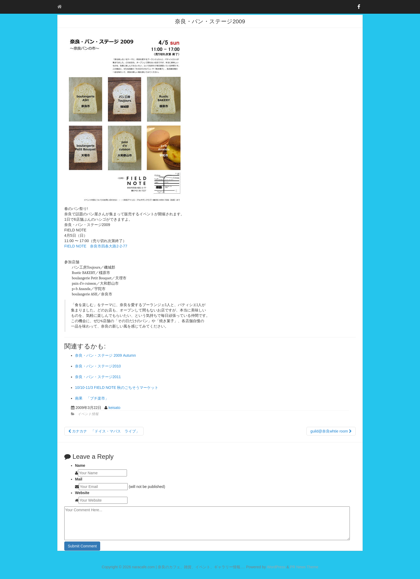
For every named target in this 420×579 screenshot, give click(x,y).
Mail (78, 479)
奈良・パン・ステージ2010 (98, 366)
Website (82, 493)
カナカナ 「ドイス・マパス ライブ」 (104, 431)
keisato (114, 407)
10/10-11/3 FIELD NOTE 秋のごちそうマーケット (116, 387)
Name (80, 465)
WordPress (276, 567)
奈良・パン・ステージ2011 (98, 377)
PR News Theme (304, 567)
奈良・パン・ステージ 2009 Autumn (105, 355)
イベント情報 (88, 414)
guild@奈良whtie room (331, 431)
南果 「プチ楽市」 (92, 398)
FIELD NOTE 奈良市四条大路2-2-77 (95, 246)
